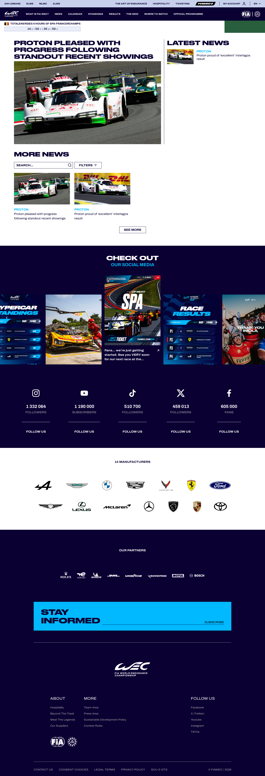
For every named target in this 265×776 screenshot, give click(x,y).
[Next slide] (258, 318)
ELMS (29, 3)
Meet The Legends (62, 720)
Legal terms (104, 770)
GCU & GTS (159, 770)
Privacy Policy (133, 770)
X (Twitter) (197, 714)
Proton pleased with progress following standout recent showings (83, 49)
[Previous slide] (6, 318)
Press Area (91, 714)
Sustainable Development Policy (105, 720)
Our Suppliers (59, 726)
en (255, 3)
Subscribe (214, 622)
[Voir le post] (158, 354)
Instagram (197, 726)
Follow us (36, 431)
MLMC (43, 3)
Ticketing (183, 3)
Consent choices (73, 770)
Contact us (43, 770)
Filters (88, 165)
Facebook (197, 707)
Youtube (196, 720)
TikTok (195, 732)
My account (234, 3)
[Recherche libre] (43, 165)
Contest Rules (93, 726)
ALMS (56, 3)
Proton (204, 51)
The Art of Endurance (131, 3)
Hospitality (161, 3)
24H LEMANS (12, 3)
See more (132, 229)
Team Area (91, 707)
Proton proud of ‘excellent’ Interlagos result (223, 57)
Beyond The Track (62, 714)
